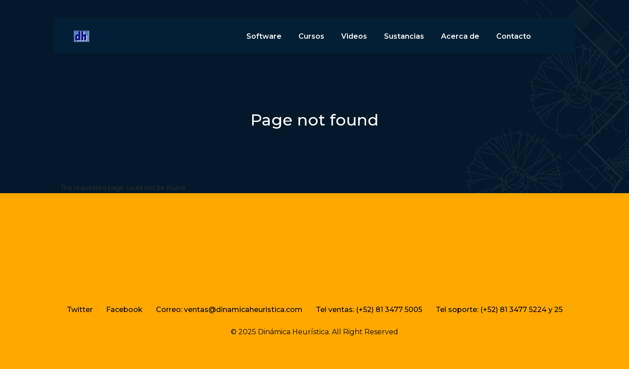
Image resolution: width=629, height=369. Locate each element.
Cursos (311, 36)
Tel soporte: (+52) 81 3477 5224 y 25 (499, 309)
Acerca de (460, 36)
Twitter (80, 309)
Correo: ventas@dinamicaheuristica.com (229, 309)
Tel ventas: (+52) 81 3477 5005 (369, 309)
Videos (354, 36)
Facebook (124, 309)
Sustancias (404, 36)
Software (264, 36)
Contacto (513, 36)
